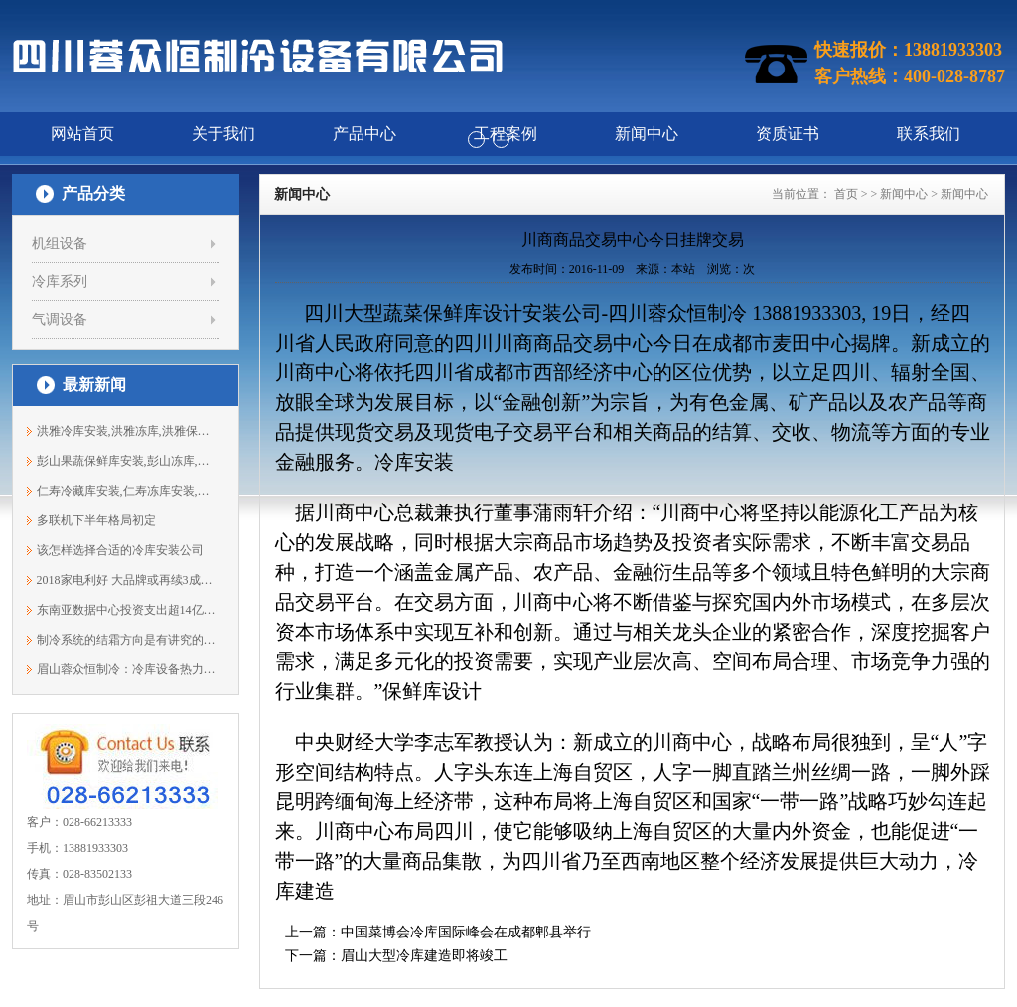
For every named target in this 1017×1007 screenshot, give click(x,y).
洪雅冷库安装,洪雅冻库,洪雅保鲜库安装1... (127, 431)
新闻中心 (904, 194)
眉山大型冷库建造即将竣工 (424, 955)
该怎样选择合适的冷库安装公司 (120, 550)
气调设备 (59, 319)
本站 (683, 269)
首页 (846, 194)
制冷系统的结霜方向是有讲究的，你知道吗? (127, 640)
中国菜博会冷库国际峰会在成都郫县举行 (466, 932)
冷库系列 (59, 281)
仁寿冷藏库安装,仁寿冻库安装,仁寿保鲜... (127, 491)
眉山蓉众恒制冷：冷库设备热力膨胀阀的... (127, 669)
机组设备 (59, 243)
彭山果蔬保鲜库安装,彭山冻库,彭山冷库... (127, 461)
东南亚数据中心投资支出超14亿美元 (127, 610)
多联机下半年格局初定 (96, 520)
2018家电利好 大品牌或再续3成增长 (127, 580)
